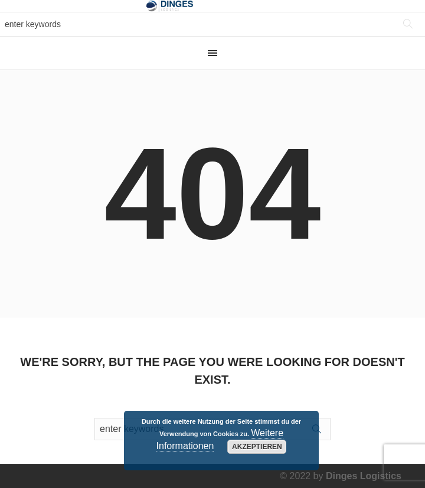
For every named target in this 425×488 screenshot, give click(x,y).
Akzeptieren (257, 447)
